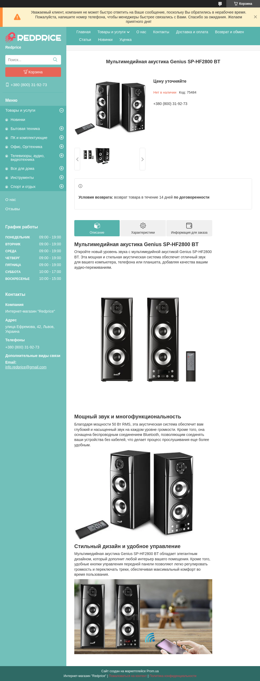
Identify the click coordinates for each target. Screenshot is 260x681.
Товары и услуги (20, 110)
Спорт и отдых (23, 186)
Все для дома (22, 168)
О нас (10, 199)
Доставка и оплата (192, 32)
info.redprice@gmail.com (25, 367)
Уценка (125, 39)
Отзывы (12, 209)
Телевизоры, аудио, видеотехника (28, 158)
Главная (83, 32)
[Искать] (55, 60)
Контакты (161, 32)
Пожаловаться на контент (128, 676)
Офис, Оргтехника (26, 147)
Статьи (85, 39)
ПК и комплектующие (29, 138)
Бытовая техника (25, 129)
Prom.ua (153, 671)
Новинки (18, 119)
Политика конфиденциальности (172, 676)
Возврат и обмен (229, 32)
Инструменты (22, 177)
